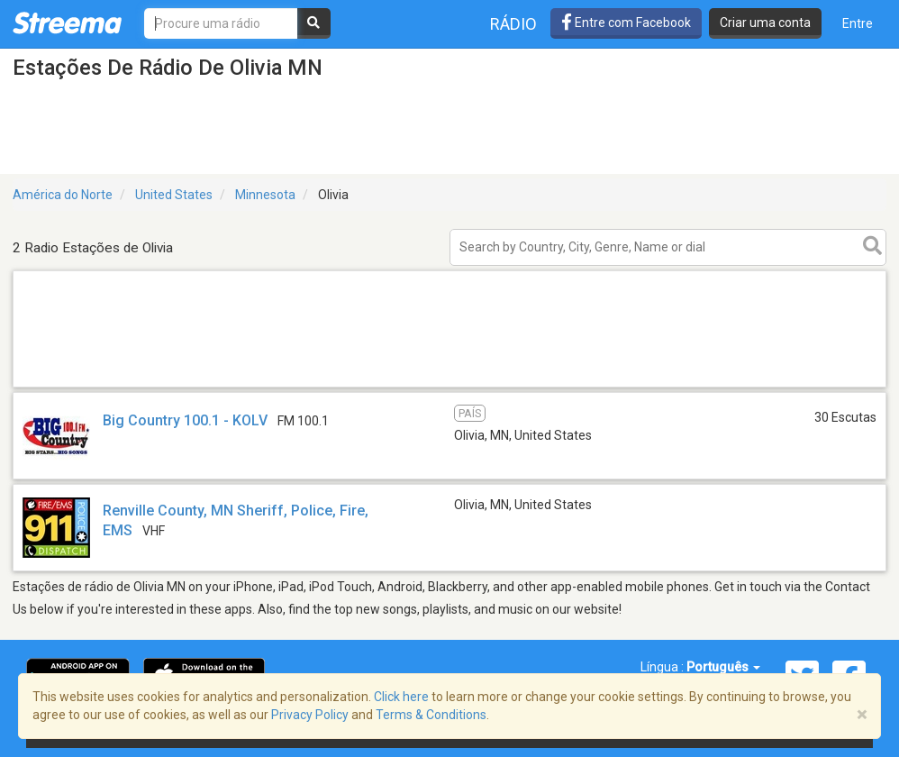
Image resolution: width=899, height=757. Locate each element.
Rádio (513, 23)
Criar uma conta (765, 22)
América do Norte (63, 194)
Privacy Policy (310, 714)
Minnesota (265, 194)
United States (174, 194)
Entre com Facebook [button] (626, 22)
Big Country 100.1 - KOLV (185, 420)
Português (723, 667)
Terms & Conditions (431, 714)
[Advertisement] (449, 386)
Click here (401, 696)
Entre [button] (857, 23)
